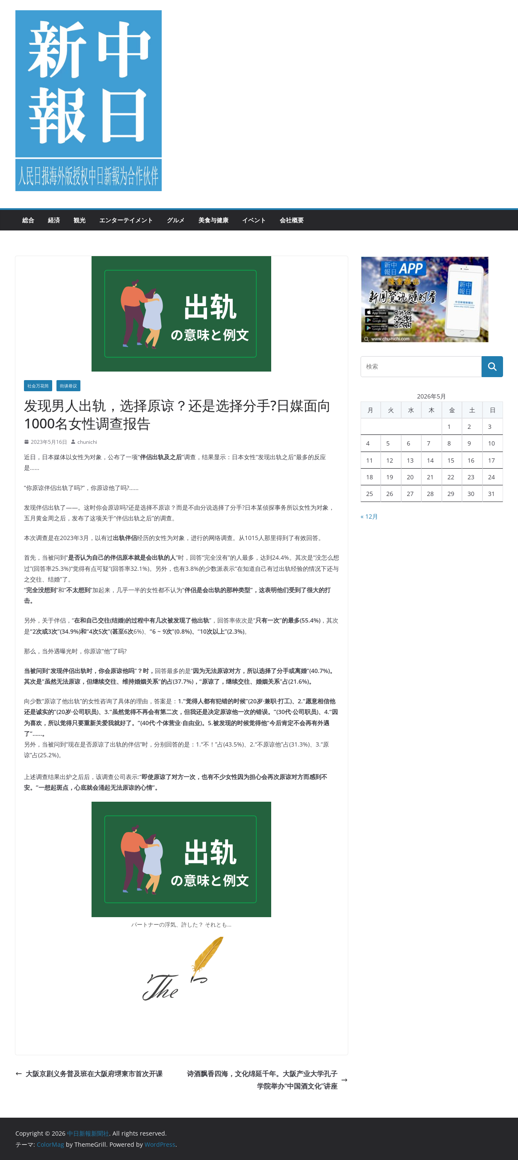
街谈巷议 (68, 386)
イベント (254, 220)
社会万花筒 (38, 386)
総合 (28, 220)
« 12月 (369, 516)
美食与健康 (213, 220)
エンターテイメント (126, 220)
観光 (80, 220)
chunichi (87, 442)
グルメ (176, 220)
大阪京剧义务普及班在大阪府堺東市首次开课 (89, 1073)
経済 (54, 220)
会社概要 (292, 220)
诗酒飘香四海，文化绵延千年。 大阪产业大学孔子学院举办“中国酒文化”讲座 (267, 1080)
